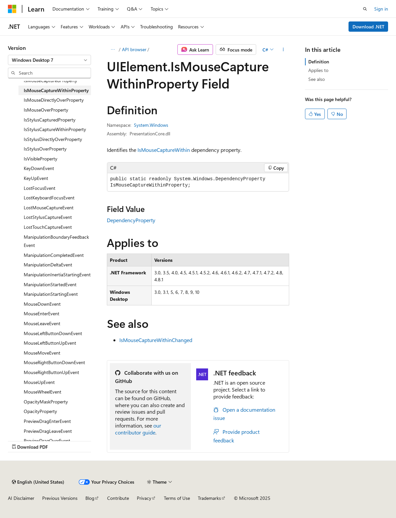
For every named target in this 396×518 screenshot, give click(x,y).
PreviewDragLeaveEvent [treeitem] (48, 431)
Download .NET (368, 26)
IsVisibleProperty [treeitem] (40, 158)
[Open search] (365, 9)
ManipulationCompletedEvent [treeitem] (54, 255)
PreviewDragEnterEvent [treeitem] (47, 421)
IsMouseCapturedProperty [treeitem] (50, 80)
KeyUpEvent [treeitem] (36, 178)
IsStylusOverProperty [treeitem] (45, 149)
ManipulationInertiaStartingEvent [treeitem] (57, 274)
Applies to (318, 70)
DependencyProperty (131, 220)
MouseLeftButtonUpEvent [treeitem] (50, 343)
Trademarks (209, 498)
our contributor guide (138, 429)
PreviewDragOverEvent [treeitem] (47, 440)
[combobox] (49, 60)
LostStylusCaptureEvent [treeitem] (48, 217)
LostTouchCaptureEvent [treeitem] (48, 227)
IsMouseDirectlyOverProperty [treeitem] (54, 100)
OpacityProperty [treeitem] (40, 411)
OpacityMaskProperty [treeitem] (46, 401)
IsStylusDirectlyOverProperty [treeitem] (53, 139)
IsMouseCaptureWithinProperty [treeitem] (56, 90)
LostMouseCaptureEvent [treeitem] (49, 207)
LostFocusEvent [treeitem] (39, 188)
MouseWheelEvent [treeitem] (42, 392)
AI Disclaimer (21, 498)
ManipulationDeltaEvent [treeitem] (48, 264)
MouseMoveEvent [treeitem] (42, 353)
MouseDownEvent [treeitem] (42, 304)
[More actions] (283, 49)
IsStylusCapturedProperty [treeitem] (50, 120)
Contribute (118, 498)
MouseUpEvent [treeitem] (39, 382)
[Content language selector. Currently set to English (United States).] (38, 482)
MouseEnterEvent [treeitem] (41, 313)
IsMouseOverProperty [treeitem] (46, 110)
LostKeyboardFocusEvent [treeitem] (49, 197)
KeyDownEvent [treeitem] (39, 168)
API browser (134, 49)
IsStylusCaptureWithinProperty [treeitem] (55, 129)
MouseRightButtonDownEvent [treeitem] (54, 362)
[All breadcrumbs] (112, 49)
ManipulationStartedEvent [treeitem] (50, 284)
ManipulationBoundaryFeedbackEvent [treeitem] (56, 241)
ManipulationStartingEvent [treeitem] (51, 294)
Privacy (144, 498)
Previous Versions (59, 498)
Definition (318, 61)
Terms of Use (177, 498)
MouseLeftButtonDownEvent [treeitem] (53, 333)
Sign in (381, 9)
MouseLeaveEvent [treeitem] (42, 323)
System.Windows (151, 125)
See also (316, 79)
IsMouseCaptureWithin (163, 149)
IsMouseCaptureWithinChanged (155, 339)
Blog (89, 498)
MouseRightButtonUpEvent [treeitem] (51, 372)
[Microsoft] (12, 9)
